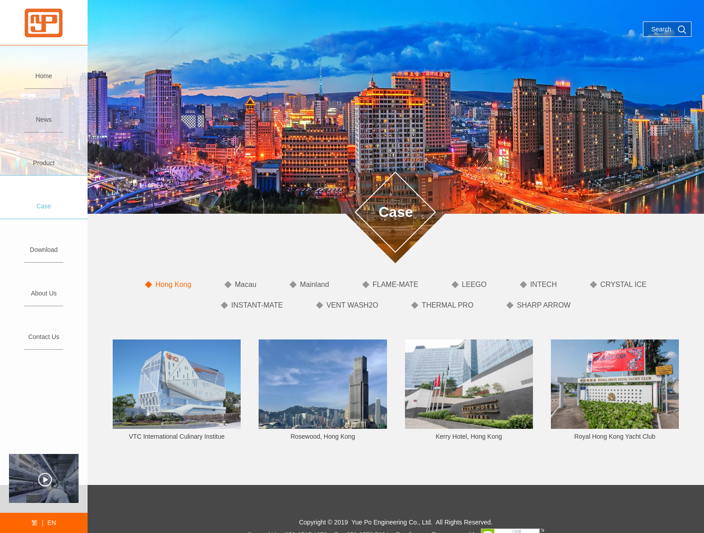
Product (43, 159)
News (43, 115)
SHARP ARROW (544, 305)
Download (43, 246)
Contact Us (43, 333)
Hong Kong (173, 284)
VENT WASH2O (352, 305)
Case (44, 202)
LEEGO (474, 284)
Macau (245, 284)
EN (51, 522)
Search (668, 29)
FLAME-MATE (395, 284)
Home (43, 72)
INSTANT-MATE (257, 305)
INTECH (543, 284)
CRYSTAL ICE (623, 284)
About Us (43, 289)
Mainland (314, 284)
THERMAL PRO (447, 305)
